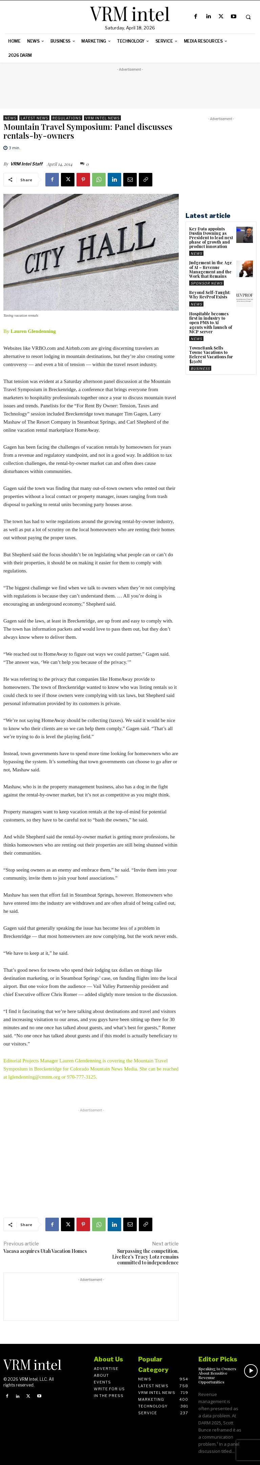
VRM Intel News (102, 117)
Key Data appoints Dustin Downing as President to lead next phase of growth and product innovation (211, 237)
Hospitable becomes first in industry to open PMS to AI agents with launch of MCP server (210, 322)
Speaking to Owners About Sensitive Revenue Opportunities (217, 1375)
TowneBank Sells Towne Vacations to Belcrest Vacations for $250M (211, 354)
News (10, 117)
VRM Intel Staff (26, 163)
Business (200, 368)
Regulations (66, 117)
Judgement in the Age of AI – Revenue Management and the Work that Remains (210, 269)
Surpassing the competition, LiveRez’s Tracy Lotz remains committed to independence (145, 1257)
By (29, 331)
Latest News (34, 117)
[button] (248, 16)
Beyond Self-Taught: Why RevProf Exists (210, 294)
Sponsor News (206, 283)
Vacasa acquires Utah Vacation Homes (45, 1251)
